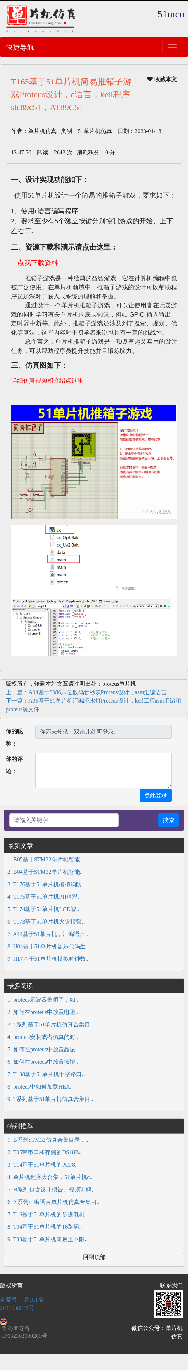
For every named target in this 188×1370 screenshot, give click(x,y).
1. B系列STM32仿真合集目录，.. (47, 1140)
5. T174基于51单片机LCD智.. (43, 909)
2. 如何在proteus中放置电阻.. (42, 1012)
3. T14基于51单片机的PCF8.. (42, 1165)
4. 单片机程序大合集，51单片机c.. (49, 1177)
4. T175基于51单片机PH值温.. (44, 897)
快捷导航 (20, 47)
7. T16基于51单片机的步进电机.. (47, 1214)
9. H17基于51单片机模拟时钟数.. (47, 959)
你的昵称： (14, 737)
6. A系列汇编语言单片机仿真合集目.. (53, 1202)
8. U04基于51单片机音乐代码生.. (47, 946)
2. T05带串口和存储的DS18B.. (44, 1152)
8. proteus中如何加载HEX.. (40, 1087)
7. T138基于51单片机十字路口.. (46, 1074)
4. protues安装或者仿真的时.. (42, 1037)
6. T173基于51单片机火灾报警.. (46, 922)
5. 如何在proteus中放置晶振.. (42, 1049)
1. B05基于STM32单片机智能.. (45, 859)
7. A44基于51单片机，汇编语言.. (47, 934)
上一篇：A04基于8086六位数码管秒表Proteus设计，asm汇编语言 (86, 692)
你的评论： (14, 765)
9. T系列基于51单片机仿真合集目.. (50, 1099)
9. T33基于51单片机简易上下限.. (47, 1239)
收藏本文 (162, 79)
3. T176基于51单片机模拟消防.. (46, 884)
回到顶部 (94, 1257)
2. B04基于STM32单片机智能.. (45, 872)
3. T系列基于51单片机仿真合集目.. (50, 1024)
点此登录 (155, 795)
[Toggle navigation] (172, 47)
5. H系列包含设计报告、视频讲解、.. (53, 1190)
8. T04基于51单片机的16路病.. (44, 1227)
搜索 (168, 820)
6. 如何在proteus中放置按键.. (42, 1062)
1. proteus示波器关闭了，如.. (42, 1000)
